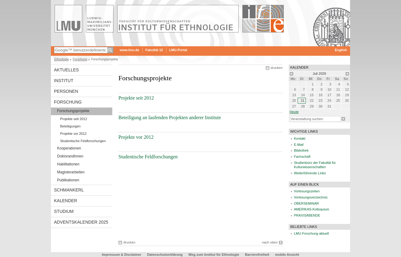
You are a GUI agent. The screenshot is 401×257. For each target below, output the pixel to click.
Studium (64, 211)
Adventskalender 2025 (81, 222)
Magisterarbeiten (70, 172)
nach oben (270, 242)
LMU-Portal (178, 50)
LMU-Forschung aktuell (311, 233)
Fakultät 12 (154, 50)
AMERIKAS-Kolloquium (311, 209)
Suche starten (343, 119)
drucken (277, 68)
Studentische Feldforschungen (83, 141)
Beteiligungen (70, 126)
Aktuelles (66, 69)
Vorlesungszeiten (307, 191)
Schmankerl (69, 189)
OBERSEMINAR (306, 203)
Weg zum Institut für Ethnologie (213, 254)
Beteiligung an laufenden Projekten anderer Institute (169, 117)
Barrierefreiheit (257, 254)
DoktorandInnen (70, 156)
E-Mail (298, 144)
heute (294, 112)
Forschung (80, 59)
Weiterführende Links (310, 173)
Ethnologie (61, 59)
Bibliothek (301, 150)
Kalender (65, 200)
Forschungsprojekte (73, 111)
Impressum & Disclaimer (121, 254)
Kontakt (299, 138)
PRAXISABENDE (307, 215)
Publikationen (68, 180)
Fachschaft (302, 156)
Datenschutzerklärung (165, 254)
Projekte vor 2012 (73, 133)
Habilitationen (68, 164)
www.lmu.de (129, 50)
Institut (63, 80)
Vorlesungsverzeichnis (310, 197)
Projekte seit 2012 (73, 119)
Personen (66, 91)
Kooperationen (69, 148)
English (341, 50)
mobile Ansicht (287, 254)
